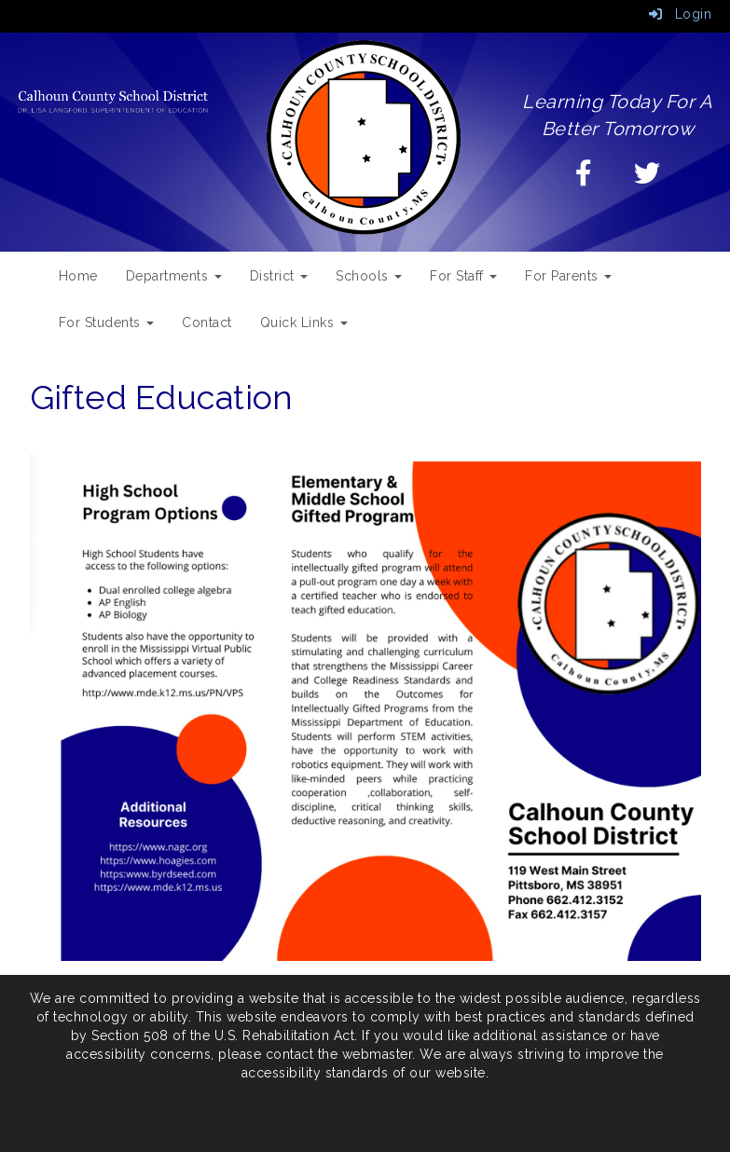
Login (680, 14)
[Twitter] (647, 178)
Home (78, 275)
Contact (207, 322)
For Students (107, 322)
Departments (174, 275)
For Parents (568, 275)
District (279, 275)
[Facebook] (584, 178)
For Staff (463, 275)
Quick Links (304, 322)
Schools (369, 275)
